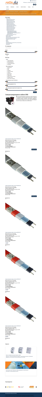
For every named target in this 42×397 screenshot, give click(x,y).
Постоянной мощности (10, 62)
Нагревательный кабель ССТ (10, 20)
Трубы (8, 69)
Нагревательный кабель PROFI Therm (11, 34)
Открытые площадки (10, 71)
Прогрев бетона (9, 73)
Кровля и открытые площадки (11, 76)
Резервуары (9, 70)
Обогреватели (8, 44)
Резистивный (9, 64)
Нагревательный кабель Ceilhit (11, 21)
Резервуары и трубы (10, 77)
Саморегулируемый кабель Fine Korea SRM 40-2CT (13, 279)
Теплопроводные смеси (9, 43)
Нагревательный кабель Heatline (11, 24)
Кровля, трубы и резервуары (11, 78)
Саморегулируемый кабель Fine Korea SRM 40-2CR (13, 185)
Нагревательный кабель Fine (12, 14)
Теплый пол (7, 41)
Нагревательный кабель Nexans (11, 28)
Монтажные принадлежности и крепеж (11, 38)
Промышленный (9, 67)
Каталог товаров (14, 11)
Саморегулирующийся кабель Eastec (11, 25)
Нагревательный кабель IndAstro (11, 27)
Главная (7, 11)
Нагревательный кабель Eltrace (11, 19)
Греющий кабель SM (10, 33)
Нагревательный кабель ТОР (10, 29)
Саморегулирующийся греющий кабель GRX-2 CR (13, 32)
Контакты (7, 9)
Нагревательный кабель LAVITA (11, 22)
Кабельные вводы (8, 36)
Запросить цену (34, 149)
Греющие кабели (23, 11)
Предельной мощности (10, 61)
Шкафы (7, 40)
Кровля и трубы (9, 74)
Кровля (8, 68)
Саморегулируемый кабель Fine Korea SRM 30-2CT (13, 232)
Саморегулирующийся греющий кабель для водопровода (13, 42)
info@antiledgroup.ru (33, 0)
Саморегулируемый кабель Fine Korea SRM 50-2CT (13, 325)
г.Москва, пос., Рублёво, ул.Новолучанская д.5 (29, 2)
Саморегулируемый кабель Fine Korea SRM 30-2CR (13, 138)
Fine (7, 55)
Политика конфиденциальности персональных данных (12, 394)
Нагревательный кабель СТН (10, 26)
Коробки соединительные (9, 35)
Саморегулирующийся (10, 60)
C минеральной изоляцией (10, 63)
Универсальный (9, 75)
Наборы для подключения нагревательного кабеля (13, 37)
